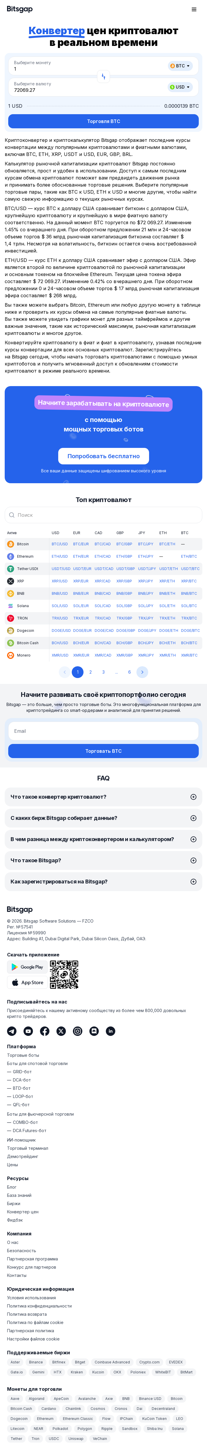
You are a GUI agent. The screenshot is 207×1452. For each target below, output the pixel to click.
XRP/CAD (103, 581)
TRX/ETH (167, 618)
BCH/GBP (124, 643)
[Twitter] (61, 1031)
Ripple (107, 1428)
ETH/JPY (145, 556)
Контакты (16, 1275)
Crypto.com (149, 1362)
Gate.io (17, 1372)
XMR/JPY (146, 655)
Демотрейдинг (22, 1156)
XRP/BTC (189, 581)
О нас (13, 1242)
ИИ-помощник (21, 1139)
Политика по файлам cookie (35, 1322)
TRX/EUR (81, 618)
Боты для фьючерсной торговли (40, 1114)
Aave (15, 1398)
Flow (106, 1418)
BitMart (187, 1372)
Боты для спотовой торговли (37, 1063)
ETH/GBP (124, 556)
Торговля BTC (103, 121)
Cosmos (98, 1408)
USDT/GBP (125, 568)
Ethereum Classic (78, 1418)
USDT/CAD (104, 568)
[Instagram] (77, 1031)
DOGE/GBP (125, 630)
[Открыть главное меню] (194, 9)
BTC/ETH (167, 544)
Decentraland (163, 1408)
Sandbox (130, 1428)
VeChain (100, 1438)
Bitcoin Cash (21, 1408)
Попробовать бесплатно (104, 456)
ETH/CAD (103, 556)
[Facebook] (44, 1031)
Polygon (85, 1428)
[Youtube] (28, 1031)
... (116, 672)
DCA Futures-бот (29, 1130)
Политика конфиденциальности (39, 1305)
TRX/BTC (189, 618)
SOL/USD (60, 606)
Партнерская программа (32, 1258)
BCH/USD (60, 643)
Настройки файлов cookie (33, 1338)
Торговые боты (23, 1055)
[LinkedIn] (110, 1031)
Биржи (13, 1203)
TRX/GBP (124, 618)
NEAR (38, 1428)
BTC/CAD (103, 544)
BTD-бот (22, 1088)
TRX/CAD (103, 618)
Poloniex (138, 1372)
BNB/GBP (124, 593)
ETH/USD (60, 556)
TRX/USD (60, 618)
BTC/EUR (81, 544)
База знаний (19, 1195)
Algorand (36, 1398)
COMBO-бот (25, 1122)
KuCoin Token (154, 1418)
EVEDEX (176, 1362)
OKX (117, 1372)
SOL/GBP (124, 606)
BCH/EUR (81, 643)
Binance (36, 1362)
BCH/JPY (145, 643)
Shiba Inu (155, 1428)
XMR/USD (60, 655)
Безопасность (21, 1250)
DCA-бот (22, 1079)
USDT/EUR (82, 568)
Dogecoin (19, 1418)
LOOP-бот (23, 1096)
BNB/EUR (81, 593)
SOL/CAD (103, 606)
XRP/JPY (145, 581)
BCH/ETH (167, 643)
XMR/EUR (81, 655)
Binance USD (150, 1398)
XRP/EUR (81, 581)
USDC (54, 1438)
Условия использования (31, 1297)
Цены (12, 1164)
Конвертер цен (23, 1211)
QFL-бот (21, 1104)
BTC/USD (60, 544)
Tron (35, 1438)
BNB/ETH (167, 593)
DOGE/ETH (168, 630)
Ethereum (45, 1418)
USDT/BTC (190, 568)
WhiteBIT (163, 1372)
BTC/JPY (145, 544)
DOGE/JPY (147, 630)
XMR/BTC (189, 655)
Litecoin (17, 1428)
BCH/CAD (103, 643)
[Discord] (94, 1031)
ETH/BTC (189, 556)
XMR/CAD (103, 655)
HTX (57, 1372)
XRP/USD (60, 581)
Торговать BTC (103, 751)
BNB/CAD (103, 593)
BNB (126, 1398)
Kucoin (98, 1372)
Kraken (77, 1372)
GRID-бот (22, 1071)
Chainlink (73, 1408)
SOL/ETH (167, 606)
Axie (109, 1398)
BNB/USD (60, 593)
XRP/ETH (167, 581)
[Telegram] (11, 1031)
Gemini (38, 1372)
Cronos (121, 1408)
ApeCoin (61, 1398)
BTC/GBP (124, 544)
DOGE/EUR (82, 630)
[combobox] (103, 515)
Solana (178, 1428)
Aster (15, 1362)
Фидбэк (15, 1219)
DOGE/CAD (104, 630)
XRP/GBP (124, 581)
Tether (16, 1438)
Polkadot (60, 1428)
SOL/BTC (189, 606)
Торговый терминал (27, 1148)
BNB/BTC (189, 593)
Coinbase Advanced (112, 1362)
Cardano (48, 1408)
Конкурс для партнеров (31, 1267)
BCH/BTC (189, 643)
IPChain (126, 1418)
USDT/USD (61, 568)
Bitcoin (177, 1398)
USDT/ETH (168, 568)
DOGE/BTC (190, 630)
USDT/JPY (147, 568)
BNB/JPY (145, 593)
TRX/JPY (145, 618)
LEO (179, 1418)
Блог (11, 1186)
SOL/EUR (81, 606)
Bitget (80, 1362)
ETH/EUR (81, 556)
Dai (139, 1408)
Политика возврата (27, 1314)
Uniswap (76, 1438)
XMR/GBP (124, 655)
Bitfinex (59, 1362)
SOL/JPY (145, 606)
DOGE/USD (61, 630)
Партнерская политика (30, 1330)
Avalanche (87, 1398)
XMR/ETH (167, 655)
